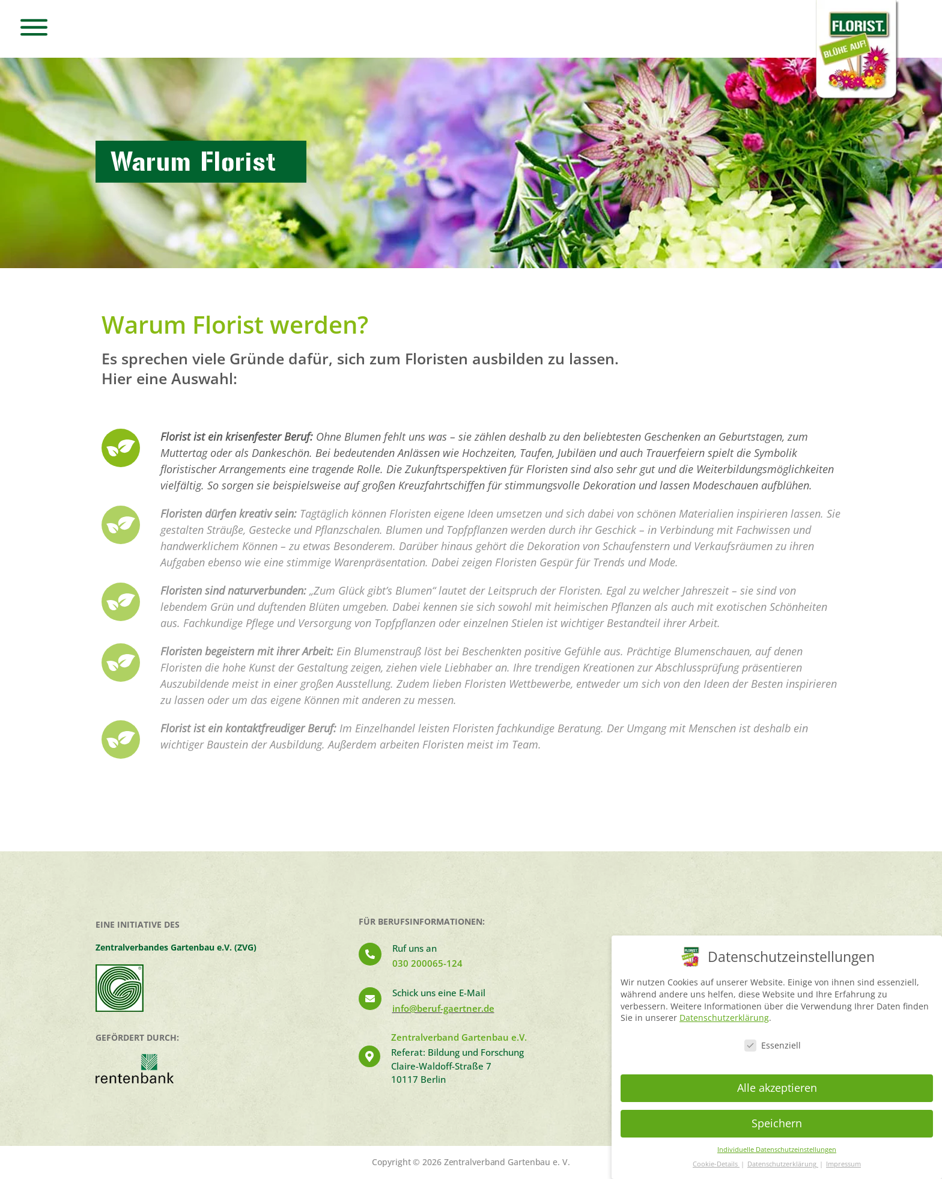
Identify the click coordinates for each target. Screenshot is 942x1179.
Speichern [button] (777, 1123)
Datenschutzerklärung (724, 1017)
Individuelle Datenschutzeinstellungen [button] (776, 1149)
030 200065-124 (427, 963)
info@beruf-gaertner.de (443, 1008)
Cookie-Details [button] (716, 1164)
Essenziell (772, 1045)
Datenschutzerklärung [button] (782, 1164)
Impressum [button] (843, 1164)
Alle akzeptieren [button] (777, 1087)
